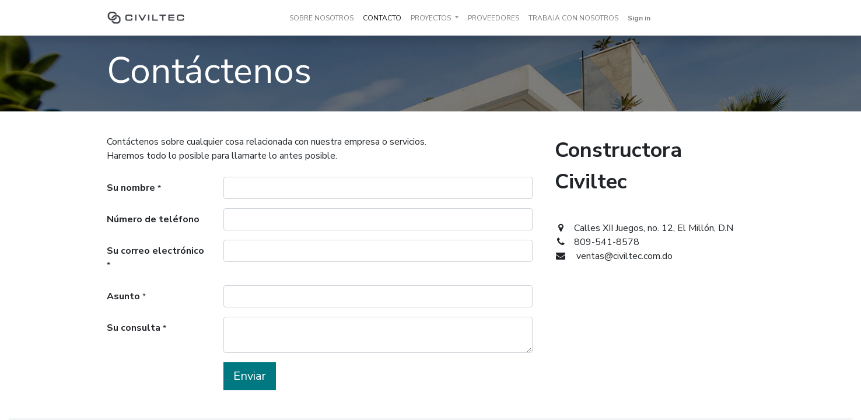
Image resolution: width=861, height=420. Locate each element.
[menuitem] (321, 18)
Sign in (639, 18)
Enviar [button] (249, 376)
